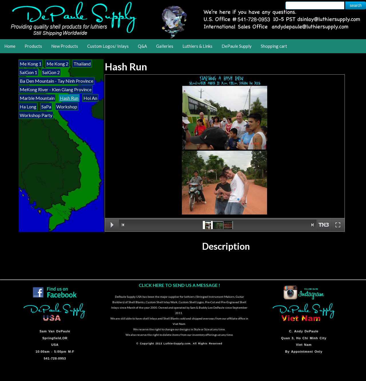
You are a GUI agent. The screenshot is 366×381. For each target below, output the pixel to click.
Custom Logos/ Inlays (108, 46)
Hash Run (69, 98)
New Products (64, 46)
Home (9, 46)
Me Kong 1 (30, 63)
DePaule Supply (237, 46)
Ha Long (28, 106)
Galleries (164, 46)
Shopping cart (274, 46)
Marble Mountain (37, 98)
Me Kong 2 (57, 63)
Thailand (82, 63)
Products (33, 46)
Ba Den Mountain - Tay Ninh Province (56, 81)
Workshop (66, 106)
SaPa (46, 106)
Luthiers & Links (197, 46)
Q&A (142, 46)
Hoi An (90, 98)
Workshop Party (36, 115)
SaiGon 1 (28, 72)
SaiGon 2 (51, 72)
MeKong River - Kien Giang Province (56, 89)
